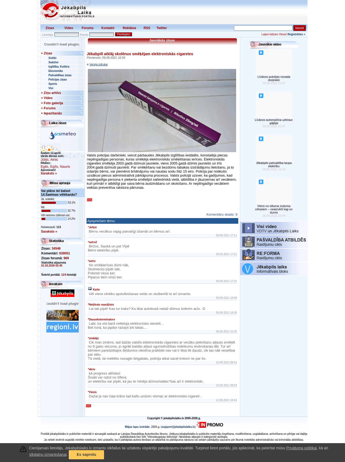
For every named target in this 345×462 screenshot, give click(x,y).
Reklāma (129, 28)
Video (68, 28)
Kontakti (107, 28)
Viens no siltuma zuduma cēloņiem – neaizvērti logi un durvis (274, 209)
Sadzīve (53, 62)
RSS (147, 28)
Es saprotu (86, 454)
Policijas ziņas (58, 79)
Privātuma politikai (301, 448)
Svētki (52, 58)
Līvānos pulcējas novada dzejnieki (273, 78)
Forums (88, 28)
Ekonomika (56, 70)
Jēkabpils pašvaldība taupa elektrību (274, 164)
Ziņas (50, 28)
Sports (53, 83)
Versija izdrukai (98, 64)
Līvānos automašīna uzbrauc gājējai (274, 121)
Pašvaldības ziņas (60, 75)
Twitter (162, 28)
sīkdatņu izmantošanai (48, 454)
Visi (51, 88)
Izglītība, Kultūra (59, 66)
